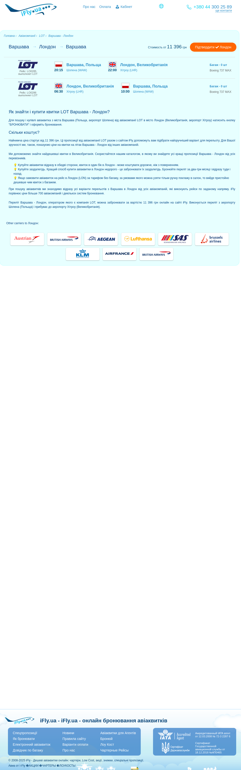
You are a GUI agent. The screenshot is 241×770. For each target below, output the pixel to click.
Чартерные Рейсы (114, 750)
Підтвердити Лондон (213, 47)
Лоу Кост (107, 744)
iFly (28, 760)
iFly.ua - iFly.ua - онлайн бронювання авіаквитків (103, 721)
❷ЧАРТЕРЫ (47, 765)
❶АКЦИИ (32, 765)
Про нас (89, 7)
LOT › (43, 36)
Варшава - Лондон (60, 36)
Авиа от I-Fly (16, 765)
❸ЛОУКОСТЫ (66, 765)
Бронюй (106, 739)
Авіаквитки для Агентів (118, 733)
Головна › (10, 36)
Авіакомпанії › (28, 36)
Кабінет (126, 7)
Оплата (105, 7)
